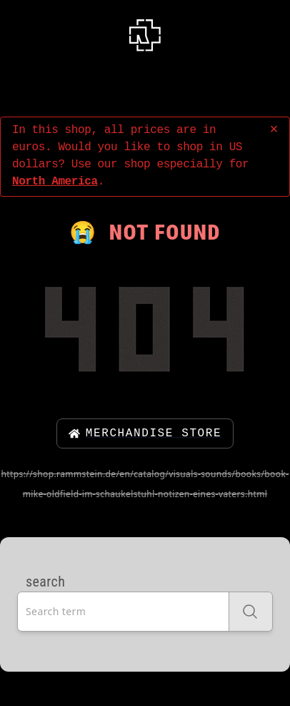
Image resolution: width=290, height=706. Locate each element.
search (45, 581)
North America (55, 181)
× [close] (273, 130)
